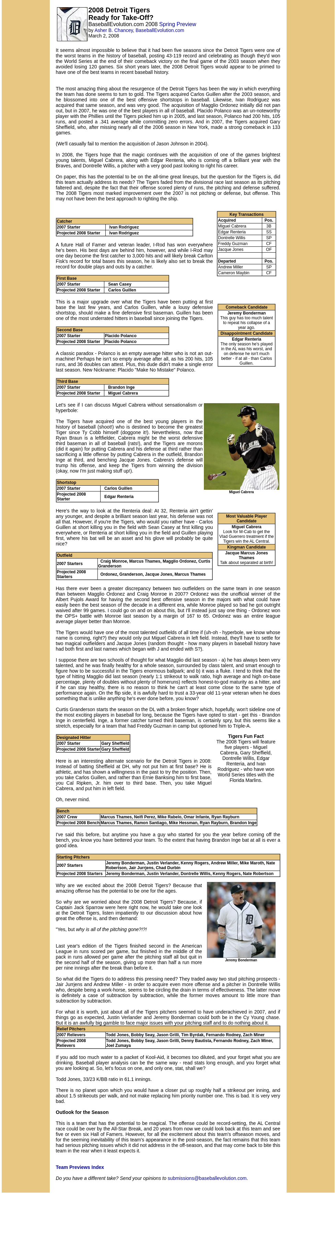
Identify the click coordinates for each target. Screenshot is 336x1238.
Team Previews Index (80, 1167)
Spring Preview (177, 24)
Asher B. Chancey (113, 30)
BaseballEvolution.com (160, 30)
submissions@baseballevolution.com (207, 1178)
